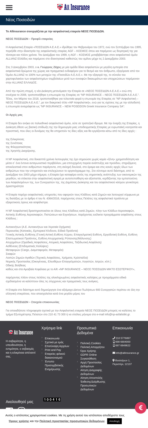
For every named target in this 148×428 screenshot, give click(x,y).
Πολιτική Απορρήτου (92, 347)
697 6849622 (122, 345)
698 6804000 (122, 341)
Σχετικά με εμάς (54, 342)
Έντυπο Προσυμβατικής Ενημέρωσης (54, 365)
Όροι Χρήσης (88, 350)
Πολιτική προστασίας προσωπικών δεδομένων (72, 421)
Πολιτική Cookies (90, 343)
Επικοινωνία (52, 338)
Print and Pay (53, 349)
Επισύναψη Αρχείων (57, 346)
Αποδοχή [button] (114, 421)
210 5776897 (123, 338)
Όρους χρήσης (19, 421)
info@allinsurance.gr (127, 352)
